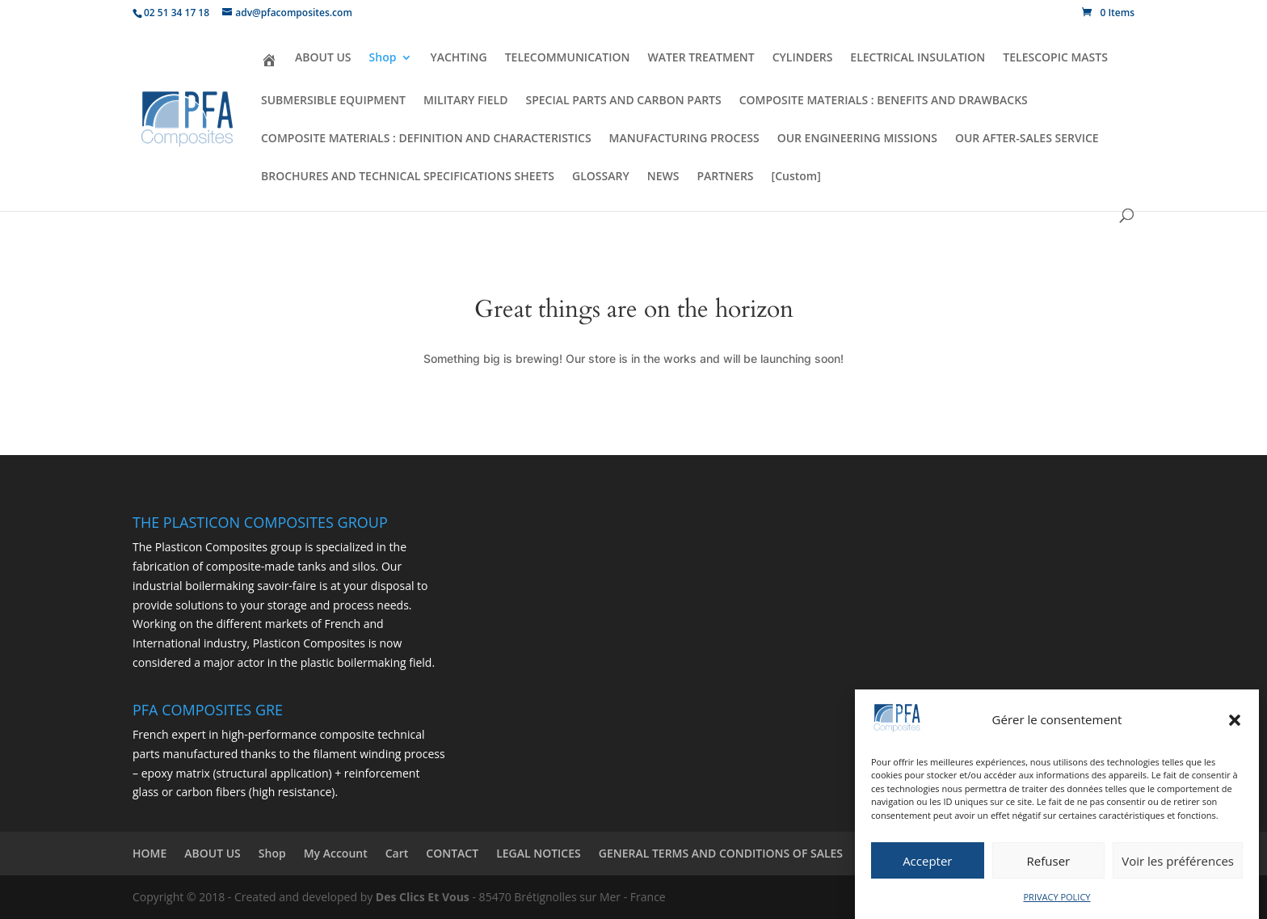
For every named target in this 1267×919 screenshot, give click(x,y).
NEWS (663, 177)
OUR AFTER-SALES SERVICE (1027, 139)
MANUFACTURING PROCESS (684, 139)
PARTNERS (725, 177)
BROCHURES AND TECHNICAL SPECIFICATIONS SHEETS (407, 177)
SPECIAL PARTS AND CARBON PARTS (623, 101)
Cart (397, 853)
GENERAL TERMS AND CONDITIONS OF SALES (721, 853)
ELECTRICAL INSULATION (917, 58)
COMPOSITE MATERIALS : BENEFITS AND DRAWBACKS (883, 101)
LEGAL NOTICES (538, 853)
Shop (383, 58)
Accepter (927, 861)
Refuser (1049, 861)
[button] (1235, 720)
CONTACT (452, 853)
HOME (149, 853)
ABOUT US (323, 58)
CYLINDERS (802, 58)
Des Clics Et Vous (422, 896)
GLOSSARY (600, 177)
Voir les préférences (1178, 861)
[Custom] (796, 177)
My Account (336, 853)
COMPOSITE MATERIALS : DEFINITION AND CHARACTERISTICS (426, 139)
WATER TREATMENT (700, 58)
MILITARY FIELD (465, 101)
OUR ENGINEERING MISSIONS (857, 139)
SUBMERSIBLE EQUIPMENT (333, 101)
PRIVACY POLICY (1057, 897)
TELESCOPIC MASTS (1055, 58)
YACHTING (458, 58)
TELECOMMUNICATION (567, 58)
